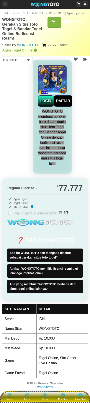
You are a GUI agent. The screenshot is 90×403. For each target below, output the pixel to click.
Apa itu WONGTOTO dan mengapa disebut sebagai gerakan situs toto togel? (40, 255)
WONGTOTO (27, 45)
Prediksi (62, 397)
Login (27, 397)
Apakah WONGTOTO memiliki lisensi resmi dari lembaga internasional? (44, 271)
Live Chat (80, 397)
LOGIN (45, 101)
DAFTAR (63, 101)
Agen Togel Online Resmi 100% (41, 213)
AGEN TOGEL (35, 13)
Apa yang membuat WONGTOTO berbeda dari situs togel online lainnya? (42, 286)
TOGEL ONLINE (11, 13)
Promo (9, 397)
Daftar (45, 397)
